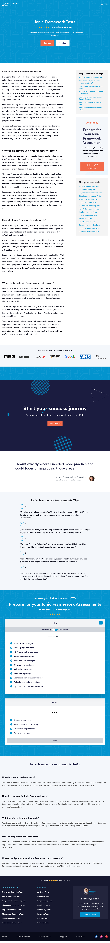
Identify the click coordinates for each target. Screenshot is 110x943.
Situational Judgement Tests (90, 196)
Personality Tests (85, 218)
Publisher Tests (43, 924)
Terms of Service (23, 938)
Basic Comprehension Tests (89, 225)
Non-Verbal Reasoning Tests (89, 209)
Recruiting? (80, 938)
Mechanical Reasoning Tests (89, 206)
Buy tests (47, 43)
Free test (62, 43)
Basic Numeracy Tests (87, 222)
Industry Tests (42, 920)
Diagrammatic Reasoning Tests (90, 193)
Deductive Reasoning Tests (89, 228)
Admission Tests (43, 907)
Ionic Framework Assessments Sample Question (90, 98)
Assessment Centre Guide (12, 924)
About (4, 938)
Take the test (55, 423)
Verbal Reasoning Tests (87, 189)
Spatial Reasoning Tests (88, 212)
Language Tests (43, 898)
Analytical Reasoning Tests (89, 231)
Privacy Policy (44, 938)
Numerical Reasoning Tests (89, 186)
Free (55, 741)
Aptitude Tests (43, 893)
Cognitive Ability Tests (87, 202)
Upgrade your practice (92, 166)
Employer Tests (43, 916)
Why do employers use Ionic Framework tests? (89, 82)
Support (63, 938)
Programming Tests (44, 902)
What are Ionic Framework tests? (91, 77)
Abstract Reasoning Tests (88, 199)
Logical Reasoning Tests (88, 215)
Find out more (90, 916)
